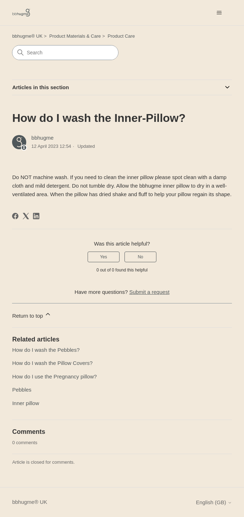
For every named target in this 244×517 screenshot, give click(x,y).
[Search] (65, 52)
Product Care (121, 36)
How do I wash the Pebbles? (45, 350)
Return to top (31, 315)
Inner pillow (25, 403)
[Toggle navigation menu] (219, 12)
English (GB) (214, 502)
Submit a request (149, 292)
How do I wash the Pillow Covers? (52, 363)
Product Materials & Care (75, 36)
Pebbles (21, 390)
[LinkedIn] (36, 216)
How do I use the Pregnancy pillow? (54, 376)
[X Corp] (26, 216)
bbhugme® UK (27, 36)
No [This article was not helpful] (140, 256)
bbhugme (43, 138)
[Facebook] (15, 216)
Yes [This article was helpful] (103, 256)
